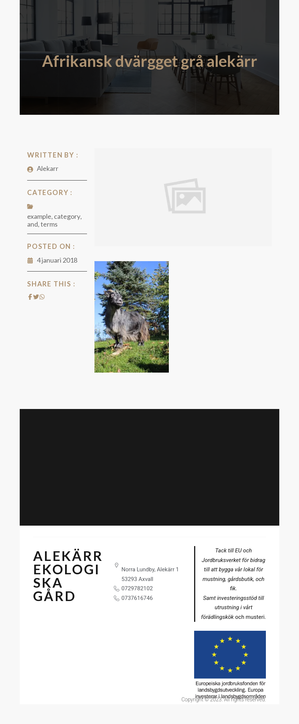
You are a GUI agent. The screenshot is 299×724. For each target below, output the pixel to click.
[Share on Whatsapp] (42, 297)
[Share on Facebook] (30, 297)
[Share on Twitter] (36, 297)
